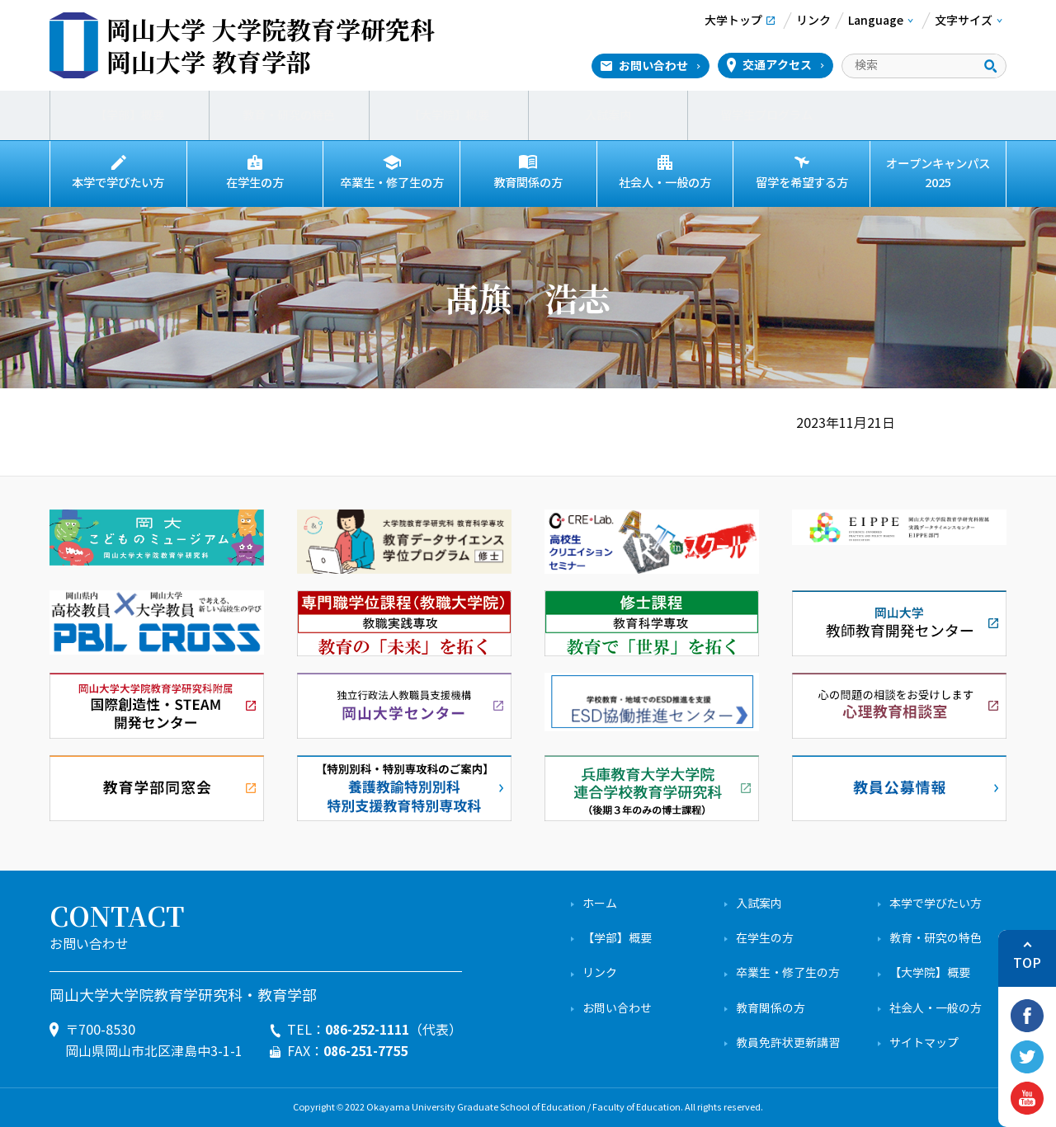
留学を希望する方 (801, 183)
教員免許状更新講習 (788, 1043)
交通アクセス (777, 65)
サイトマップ (924, 1043)
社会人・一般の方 (665, 183)
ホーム (599, 904)
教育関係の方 (528, 183)
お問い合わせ (653, 66)
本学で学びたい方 (118, 183)
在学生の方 (255, 183)
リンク (599, 973)
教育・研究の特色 (288, 115)
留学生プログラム (767, 115)
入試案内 (608, 115)
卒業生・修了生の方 (392, 183)
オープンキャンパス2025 (938, 174)
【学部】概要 (129, 115)
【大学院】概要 (449, 115)
